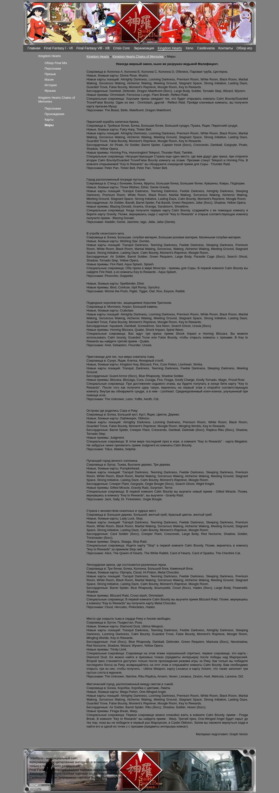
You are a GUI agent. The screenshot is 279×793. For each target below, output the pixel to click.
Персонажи (53, 68)
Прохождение (54, 114)
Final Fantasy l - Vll (58, 48)
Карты (49, 119)
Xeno (189, 48)
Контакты (225, 48)
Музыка (50, 90)
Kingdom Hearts (170, 48)
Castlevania (206, 48)
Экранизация (143, 48)
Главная (33, 48)
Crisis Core (121, 48)
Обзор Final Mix (56, 63)
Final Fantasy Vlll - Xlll (93, 48)
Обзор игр (244, 48)
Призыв (50, 74)
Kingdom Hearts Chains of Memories (138, 56)
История (51, 85)
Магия (49, 79)
